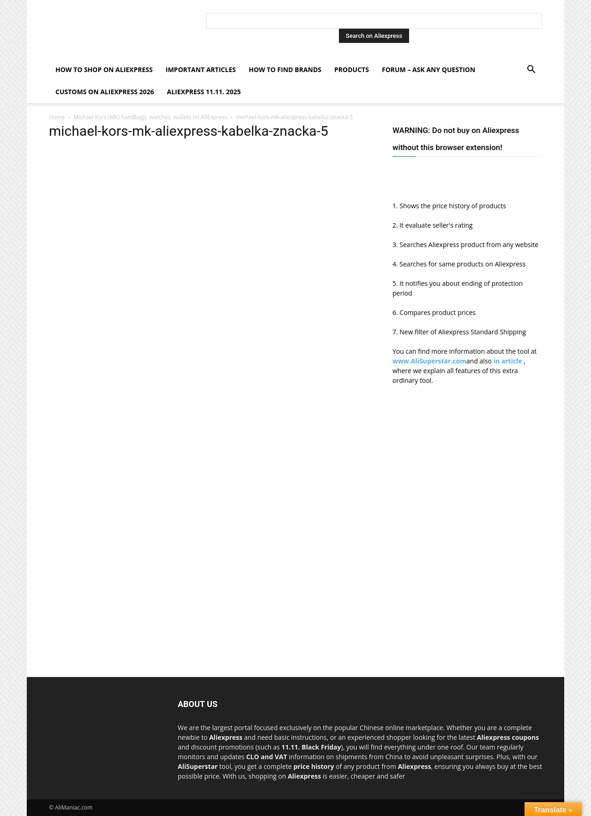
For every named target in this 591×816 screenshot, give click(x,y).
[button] (531, 70)
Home (57, 117)
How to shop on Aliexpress (104, 69)
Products (351, 69)
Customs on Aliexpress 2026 (104, 91)
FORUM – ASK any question (428, 69)
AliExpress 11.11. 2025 (204, 91)
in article (509, 361)
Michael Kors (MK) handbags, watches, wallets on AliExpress (150, 117)
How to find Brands (285, 69)
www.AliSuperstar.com (429, 361)
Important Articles (201, 69)
